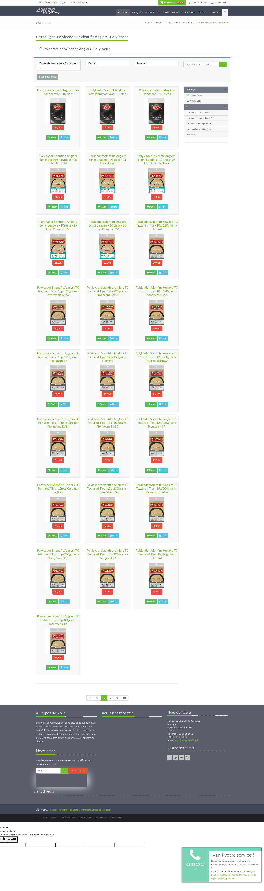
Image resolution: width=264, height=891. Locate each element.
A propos (190, 12)
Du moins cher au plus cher (199, 123)
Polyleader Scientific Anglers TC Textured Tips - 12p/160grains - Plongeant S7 (157, 422)
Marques (137, 12)
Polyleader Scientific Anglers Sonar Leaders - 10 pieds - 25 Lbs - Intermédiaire (156, 159)
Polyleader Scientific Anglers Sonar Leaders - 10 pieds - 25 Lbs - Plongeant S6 (107, 225)
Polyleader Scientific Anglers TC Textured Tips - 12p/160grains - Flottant (107, 356)
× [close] (258, 849)
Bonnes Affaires (172, 12)
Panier (52, 137)
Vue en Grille (194, 95)
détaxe (44, 817)
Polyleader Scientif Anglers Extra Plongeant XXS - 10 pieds (107, 92)
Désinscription (78, 770)
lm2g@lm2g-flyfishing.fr (186, 740)
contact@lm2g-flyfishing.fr (52, 2)
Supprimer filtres (47, 76)
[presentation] (61, 780)
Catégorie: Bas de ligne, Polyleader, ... (58, 65)
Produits (123, 12)
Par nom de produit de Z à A (199, 118)
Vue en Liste (194, 101)
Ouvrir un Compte (198, 3)
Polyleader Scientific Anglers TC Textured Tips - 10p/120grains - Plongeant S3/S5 (157, 291)
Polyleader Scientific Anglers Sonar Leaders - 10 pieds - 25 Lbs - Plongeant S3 (58, 225)
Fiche (64, 137)
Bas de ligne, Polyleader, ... (181, 22)
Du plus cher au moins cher (199, 129)
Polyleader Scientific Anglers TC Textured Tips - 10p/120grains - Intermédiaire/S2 (58, 291)
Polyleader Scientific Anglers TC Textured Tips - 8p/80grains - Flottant (157, 554)
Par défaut (191, 134)
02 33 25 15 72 (79, 2)
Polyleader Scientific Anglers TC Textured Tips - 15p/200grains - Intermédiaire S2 (107, 488)
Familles (92, 63)
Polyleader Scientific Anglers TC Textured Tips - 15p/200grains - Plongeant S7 (107, 554)
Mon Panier (172, 3)
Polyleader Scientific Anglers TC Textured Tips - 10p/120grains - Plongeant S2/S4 (107, 291)
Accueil (148, 22)
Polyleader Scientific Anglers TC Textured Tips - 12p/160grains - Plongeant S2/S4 (58, 422)
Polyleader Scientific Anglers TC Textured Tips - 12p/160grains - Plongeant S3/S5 (107, 422)
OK (223, 64)
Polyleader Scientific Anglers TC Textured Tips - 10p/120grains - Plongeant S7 (58, 356)
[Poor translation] (12, 839)
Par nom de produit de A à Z (199, 112)
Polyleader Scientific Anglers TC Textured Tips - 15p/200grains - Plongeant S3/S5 (58, 554)
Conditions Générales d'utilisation (96, 810)
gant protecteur (85, 817)
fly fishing (54, 817)
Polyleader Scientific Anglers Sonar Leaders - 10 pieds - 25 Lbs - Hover (107, 159)
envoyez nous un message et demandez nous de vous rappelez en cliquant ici (233, 875)
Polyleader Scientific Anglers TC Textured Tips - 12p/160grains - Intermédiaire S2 (157, 356)
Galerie (203, 12)
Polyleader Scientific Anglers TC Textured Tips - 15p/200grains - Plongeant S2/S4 (157, 488)
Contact (215, 12)
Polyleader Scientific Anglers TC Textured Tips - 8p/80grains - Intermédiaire (58, 620)
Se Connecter (218, 3)
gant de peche (100, 817)
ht (37, 817)
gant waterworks (116, 817)
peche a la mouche (69, 817)
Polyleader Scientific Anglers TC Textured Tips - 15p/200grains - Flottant (58, 488)
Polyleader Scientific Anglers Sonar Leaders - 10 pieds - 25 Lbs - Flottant (58, 159)
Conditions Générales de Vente (64, 810)
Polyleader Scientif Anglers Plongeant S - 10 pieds (156, 92)
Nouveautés (152, 12)
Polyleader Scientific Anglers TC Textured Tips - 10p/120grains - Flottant (157, 225)
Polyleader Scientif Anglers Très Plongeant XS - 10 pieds (58, 92)
